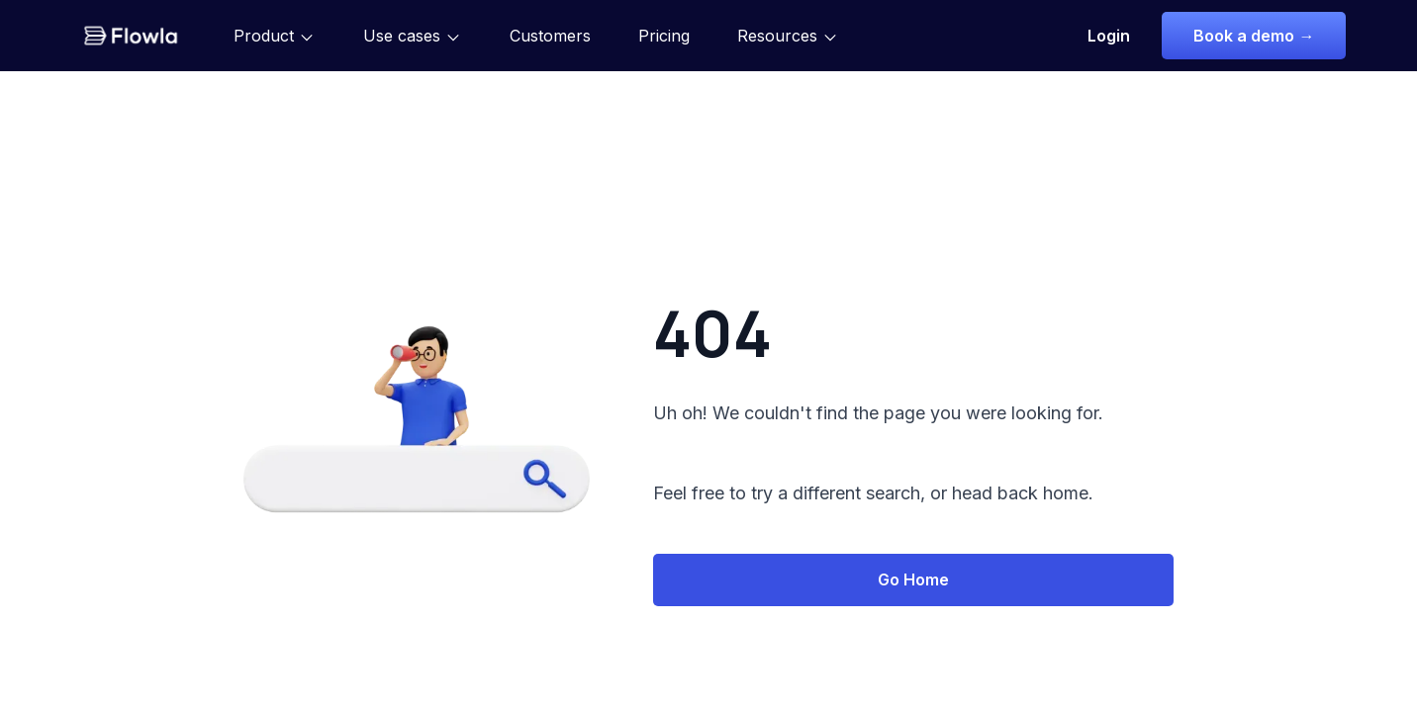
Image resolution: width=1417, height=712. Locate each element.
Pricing (664, 35)
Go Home (913, 579)
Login (1108, 35)
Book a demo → (1253, 35)
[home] (130, 35)
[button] (274, 35)
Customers (550, 35)
